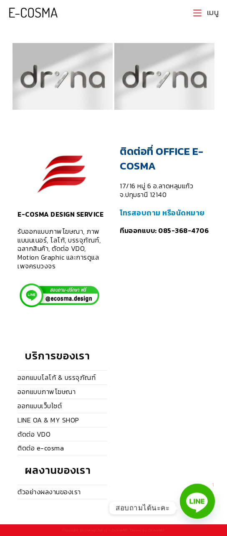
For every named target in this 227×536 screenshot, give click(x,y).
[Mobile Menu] (206, 12)
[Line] (197, 508)
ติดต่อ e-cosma (41, 448)
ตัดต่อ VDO (34, 434)
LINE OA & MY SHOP (48, 420)
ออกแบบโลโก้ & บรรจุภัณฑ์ (57, 377)
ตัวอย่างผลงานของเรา (49, 492)
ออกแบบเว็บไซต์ (40, 406)
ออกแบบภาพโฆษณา (47, 392)
